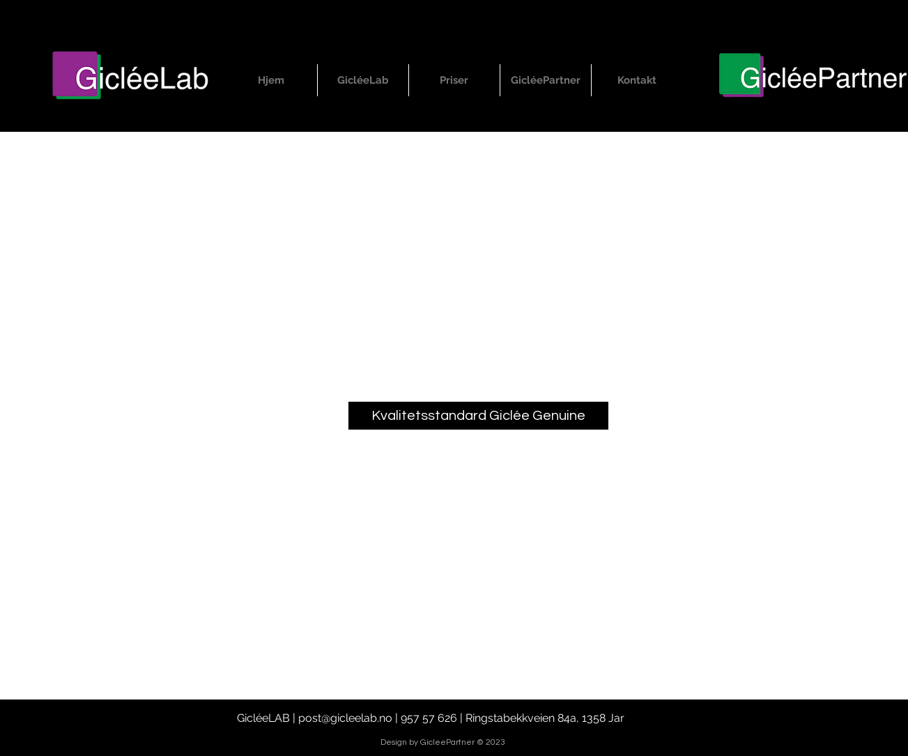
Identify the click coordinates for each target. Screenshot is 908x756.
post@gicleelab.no (345, 718)
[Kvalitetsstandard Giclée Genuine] (478, 416)
